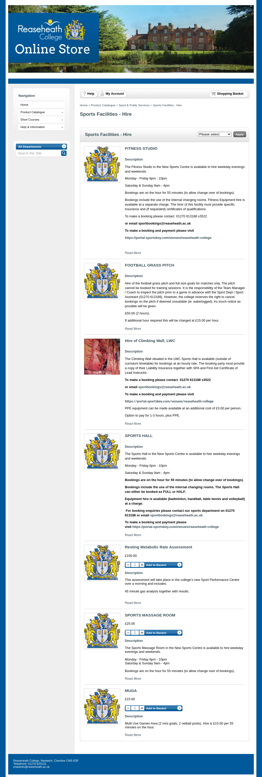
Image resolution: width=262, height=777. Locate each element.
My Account (115, 93)
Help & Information (32, 127)
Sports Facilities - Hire (167, 105)
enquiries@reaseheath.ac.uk (31, 766)
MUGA (131, 690)
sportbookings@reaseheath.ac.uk (164, 387)
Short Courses (29, 119)
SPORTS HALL (138, 435)
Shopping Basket (230, 93)
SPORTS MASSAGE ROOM (150, 615)
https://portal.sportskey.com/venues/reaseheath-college (169, 401)
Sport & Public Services (134, 105)
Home (24, 104)
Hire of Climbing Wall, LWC (150, 340)
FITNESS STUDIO (141, 148)
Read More (133, 253)
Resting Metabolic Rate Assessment (158, 547)
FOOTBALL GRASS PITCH (149, 265)
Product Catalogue (32, 112)
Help (90, 93)
